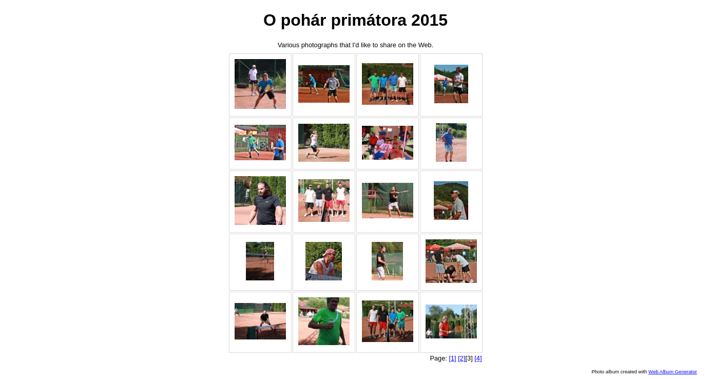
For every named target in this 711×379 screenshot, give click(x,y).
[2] (461, 358)
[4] (478, 358)
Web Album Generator (672, 371)
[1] (452, 358)
